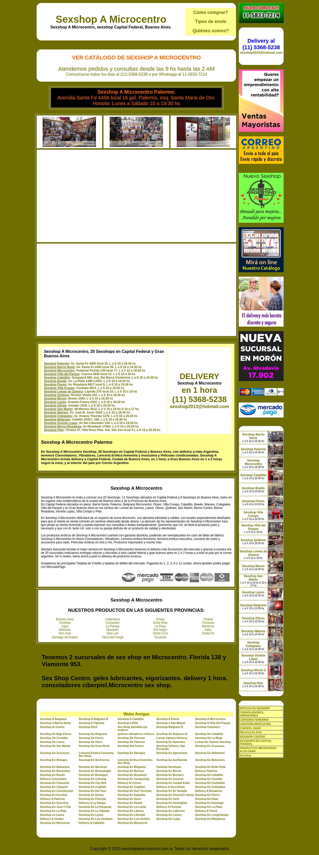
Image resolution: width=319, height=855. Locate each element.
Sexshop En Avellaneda (171, 759)
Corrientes (112, 623)
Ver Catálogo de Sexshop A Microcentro (136, 57)
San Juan (65, 633)
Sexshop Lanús (55, 402)
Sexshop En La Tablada (94, 810)
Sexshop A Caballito (131, 718)
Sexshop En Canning (92, 778)
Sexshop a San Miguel (170, 722)
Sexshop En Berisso (131, 770)
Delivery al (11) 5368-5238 (261, 44)
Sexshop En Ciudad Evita (172, 782)
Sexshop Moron (55, 398)
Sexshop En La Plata (208, 806)
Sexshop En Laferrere (170, 810)
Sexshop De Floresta (131, 737)
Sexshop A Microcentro (111, 19)
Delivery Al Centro (129, 782)
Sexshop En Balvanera (210, 759)
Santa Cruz (160, 633)
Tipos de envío (211, 21)
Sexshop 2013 (88, 726)
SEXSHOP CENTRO (252, 736)
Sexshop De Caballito (209, 733)
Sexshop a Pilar (128, 722)
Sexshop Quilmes (56, 395)
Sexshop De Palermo (131, 741)
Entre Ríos (160, 623)
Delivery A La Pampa (92, 802)
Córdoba (65, 623)
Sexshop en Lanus (52, 814)
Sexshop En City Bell (92, 782)
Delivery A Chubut (52, 818)
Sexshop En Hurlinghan (171, 802)
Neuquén (112, 630)
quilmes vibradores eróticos (136, 733)
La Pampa (112, 626)
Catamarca (112, 619)
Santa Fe (208, 633)
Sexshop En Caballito (209, 774)
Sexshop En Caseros (169, 778)
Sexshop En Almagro (53, 759)
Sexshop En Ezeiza (91, 794)
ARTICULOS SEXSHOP (255, 708)
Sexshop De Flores (91, 737)
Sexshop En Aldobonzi (210, 752)
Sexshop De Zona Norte (94, 745)
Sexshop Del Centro (131, 745)
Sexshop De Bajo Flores (55, 733)
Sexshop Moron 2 (253, 670)
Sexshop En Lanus (91, 814)
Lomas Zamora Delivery (171, 737)
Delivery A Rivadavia (208, 790)
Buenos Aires (65, 619)
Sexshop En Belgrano (132, 766)
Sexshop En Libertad (131, 814)
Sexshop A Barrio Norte (55, 722)
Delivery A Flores (206, 810)
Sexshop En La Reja (53, 810)
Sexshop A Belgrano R (93, 718)
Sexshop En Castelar (208, 778)
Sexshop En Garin (129, 798)
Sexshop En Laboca (131, 810)
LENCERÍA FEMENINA (254, 719)
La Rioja (160, 626)
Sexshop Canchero (207, 726)
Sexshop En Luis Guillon (134, 818)
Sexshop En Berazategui (95, 770)
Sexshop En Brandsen (132, 774)
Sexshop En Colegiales (210, 786)
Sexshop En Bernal (168, 770)
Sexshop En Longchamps (212, 814)
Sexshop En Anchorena (94, 759)
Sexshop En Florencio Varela (175, 794)
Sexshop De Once (90, 741)
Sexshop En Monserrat (55, 822)
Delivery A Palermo (52, 798)
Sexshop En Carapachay (134, 778)
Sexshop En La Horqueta (95, 806)
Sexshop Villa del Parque (62, 374)
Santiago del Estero (65, 637)
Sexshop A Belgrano (53, 718)
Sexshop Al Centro (52, 726)
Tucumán (160, 637)
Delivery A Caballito (91, 822)
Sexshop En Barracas (93, 766)
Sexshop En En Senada (171, 790)
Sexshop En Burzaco (169, 774)
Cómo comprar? (210, 12)
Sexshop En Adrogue (131, 752)
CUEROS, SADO (250, 728)
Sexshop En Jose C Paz (55, 806)
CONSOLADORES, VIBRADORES (252, 714)
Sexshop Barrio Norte (59, 367)
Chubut (208, 619)
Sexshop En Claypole (54, 786)
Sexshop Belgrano (57, 419)
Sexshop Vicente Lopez (60, 423)
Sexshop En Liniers (169, 814)
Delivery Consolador (53, 778)
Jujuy (64, 626)
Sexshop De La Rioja (208, 737)
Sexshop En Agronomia (171, 752)
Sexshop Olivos (55, 405)
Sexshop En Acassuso (210, 745)
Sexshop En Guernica (54, 802)
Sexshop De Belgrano (93, 733)
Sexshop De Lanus (52, 741)
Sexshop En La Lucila (132, 806)
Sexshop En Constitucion (56, 790)
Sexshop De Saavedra (170, 741)
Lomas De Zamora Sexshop (213, 741)
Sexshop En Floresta (92, 798)
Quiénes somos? (211, 30)
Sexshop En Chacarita (54, 782)
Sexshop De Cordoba (54, 737)
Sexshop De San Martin (55, 745)
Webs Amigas (136, 714)
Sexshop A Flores (167, 718)
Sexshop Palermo (56, 363)
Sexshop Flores (55, 384)
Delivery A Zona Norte (170, 786)
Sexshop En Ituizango (209, 802)
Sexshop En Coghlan (92, 786)
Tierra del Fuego (113, 637)
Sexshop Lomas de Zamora (63, 391)
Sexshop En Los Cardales (95, 818)
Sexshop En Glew (206, 798)
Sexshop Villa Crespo (59, 388)
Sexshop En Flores (207, 794)
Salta (208, 630)
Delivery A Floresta (168, 806)
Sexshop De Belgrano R (171, 733)
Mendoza (208, 626)
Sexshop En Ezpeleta (131, 794)
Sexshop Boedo (55, 381)
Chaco (160, 619)
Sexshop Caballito (57, 377)
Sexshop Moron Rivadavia (62, 426)
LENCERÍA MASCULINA (255, 723)
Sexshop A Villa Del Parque (213, 722)
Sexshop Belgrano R (169, 726)
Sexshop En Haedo (130, 802)
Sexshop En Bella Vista (210, 766)
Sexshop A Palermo (91, 722)
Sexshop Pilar (54, 430)
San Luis (112, 633)
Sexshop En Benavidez (55, 770)
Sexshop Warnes (56, 412)
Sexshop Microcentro (59, 370)
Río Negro (160, 630)
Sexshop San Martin (58, 409)
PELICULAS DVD (251, 732)
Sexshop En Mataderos (210, 818)
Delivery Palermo (206, 770)
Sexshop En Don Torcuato (135, 790)
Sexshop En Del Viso (92, 790)
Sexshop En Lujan (168, 818)
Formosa (208, 623)
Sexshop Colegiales (58, 416)
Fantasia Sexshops (168, 766)
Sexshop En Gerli (167, 798)
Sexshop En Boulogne (93, 774)
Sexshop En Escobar (53, 794)
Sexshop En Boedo (52, 774)
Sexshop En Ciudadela (210, 782)
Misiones (65, 630)
